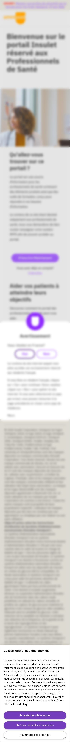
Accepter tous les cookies (35, 715)
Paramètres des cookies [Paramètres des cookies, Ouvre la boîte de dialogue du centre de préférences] (35, 734)
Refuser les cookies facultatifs (35, 725)
